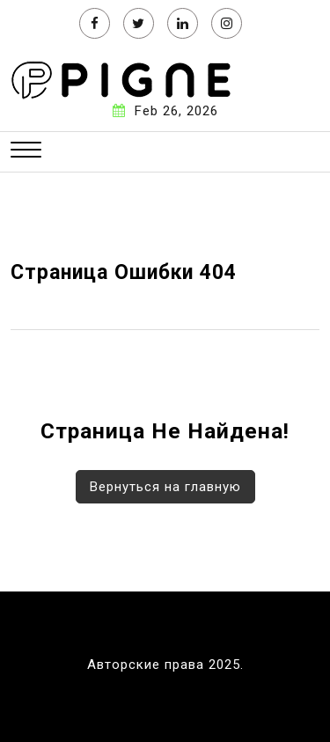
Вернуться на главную (165, 487)
